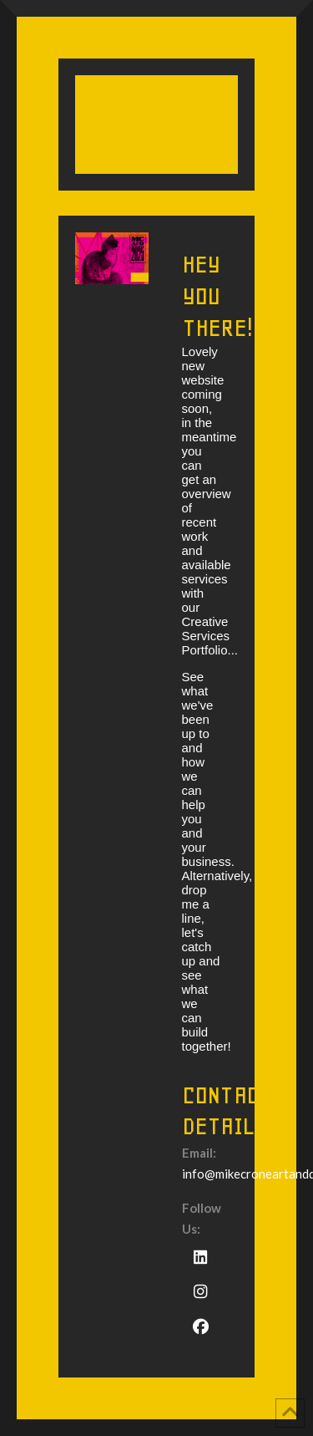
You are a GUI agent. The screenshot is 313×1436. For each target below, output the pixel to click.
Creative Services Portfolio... (210, 635)
